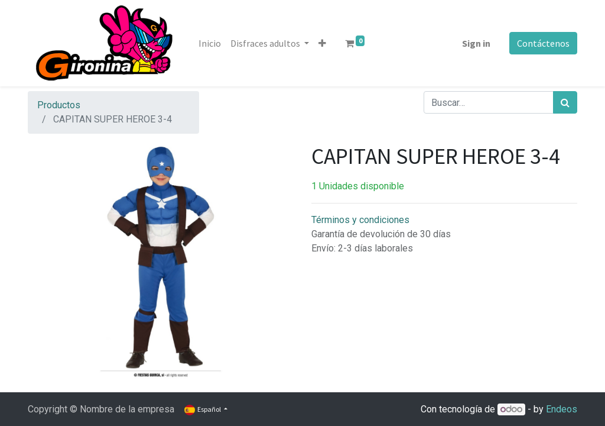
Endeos (561, 409)
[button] (322, 43)
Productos (58, 105)
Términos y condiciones (360, 219)
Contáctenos (543, 43)
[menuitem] (210, 43)
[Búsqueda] (565, 102)
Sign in (476, 43)
